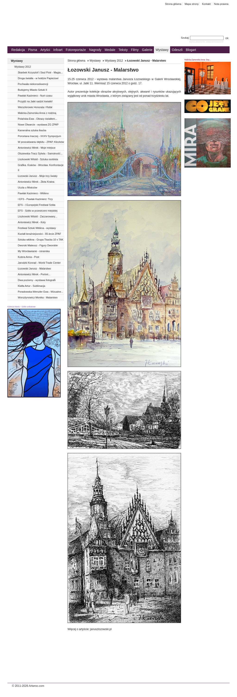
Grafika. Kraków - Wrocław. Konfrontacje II (40, 168)
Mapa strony (192, 4)
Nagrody (95, 50)
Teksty (123, 50)
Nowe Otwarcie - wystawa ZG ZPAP (38, 124)
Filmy (135, 50)
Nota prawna (221, 4)
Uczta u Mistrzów (27, 187)
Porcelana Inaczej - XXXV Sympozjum (39, 136)
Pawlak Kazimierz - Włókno (33, 193)
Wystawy (162, 50)
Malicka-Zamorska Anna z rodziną (37, 113)
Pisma (32, 50)
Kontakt (206, 4)
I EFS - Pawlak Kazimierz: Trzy (35, 199)
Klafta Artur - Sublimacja (31, 285)
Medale (110, 50)
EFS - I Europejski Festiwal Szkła (36, 204)
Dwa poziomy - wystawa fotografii (37, 280)
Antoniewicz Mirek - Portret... (34, 274)
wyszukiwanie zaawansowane (206, 41)
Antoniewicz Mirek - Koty (32, 222)
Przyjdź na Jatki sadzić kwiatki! (35, 101)
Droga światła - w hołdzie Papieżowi (38, 78)
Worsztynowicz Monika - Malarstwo (38, 297)
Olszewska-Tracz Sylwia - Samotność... (40, 153)
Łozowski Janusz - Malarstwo (34, 268)
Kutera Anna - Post (28, 257)
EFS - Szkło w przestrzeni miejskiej (37, 210)
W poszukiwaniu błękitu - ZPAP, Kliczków (41, 142)
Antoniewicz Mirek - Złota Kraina (36, 181)
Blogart (191, 50)
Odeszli (177, 50)
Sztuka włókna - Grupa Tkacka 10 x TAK (40, 239)
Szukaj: (202, 37)
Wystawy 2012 (22, 66)
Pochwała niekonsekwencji (33, 84)
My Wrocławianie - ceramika (34, 251)
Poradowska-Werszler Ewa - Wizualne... (40, 291)
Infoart (57, 50)
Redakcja (18, 50)
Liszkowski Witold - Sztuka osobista (38, 159)
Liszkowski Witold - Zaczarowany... (37, 216)
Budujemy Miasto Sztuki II (32, 89)
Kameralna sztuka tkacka (32, 130)
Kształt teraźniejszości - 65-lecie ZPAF (39, 233)
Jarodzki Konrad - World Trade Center (39, 262)
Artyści (45, 50)
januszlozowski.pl (100, 629)
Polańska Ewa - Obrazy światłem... (37, 118)
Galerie (147, 50)
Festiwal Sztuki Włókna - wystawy (37, 228)
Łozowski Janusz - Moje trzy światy (37, 176)
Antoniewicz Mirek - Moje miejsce (37, 147)
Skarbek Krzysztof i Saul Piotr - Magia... (40, 72)
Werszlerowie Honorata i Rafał (35, 107)
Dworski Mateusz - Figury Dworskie (38, 245)
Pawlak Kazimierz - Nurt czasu (35, 95)
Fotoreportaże (76, 50)
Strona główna (173, 4)
